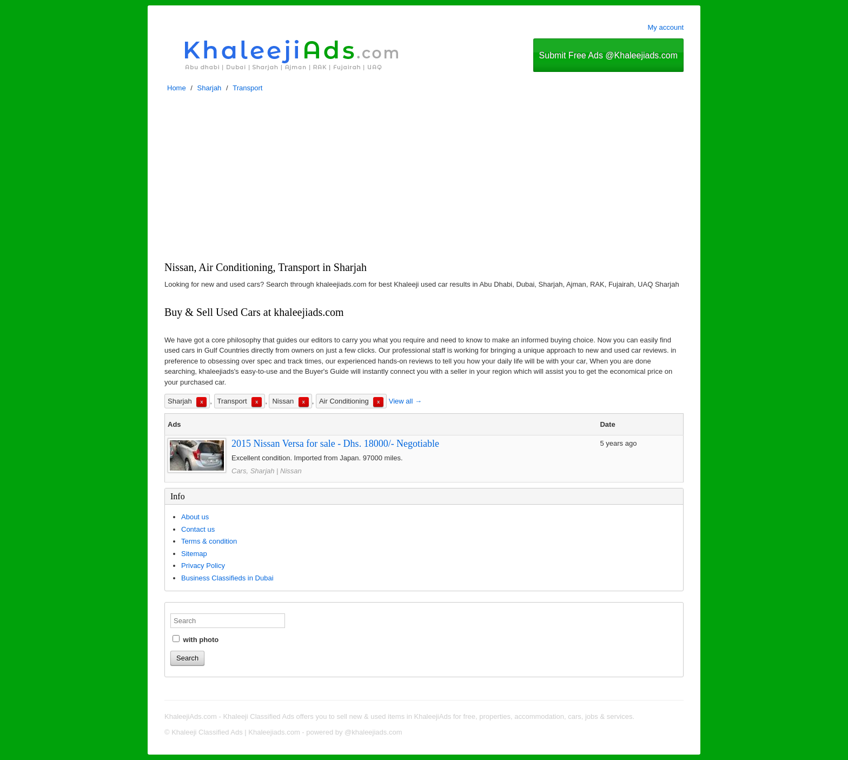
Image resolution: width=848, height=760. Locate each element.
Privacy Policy (203, 565)
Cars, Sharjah (252, 471)
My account (666, 27)
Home (176, 88)
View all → (405, 401)
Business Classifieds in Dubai (227, 578)
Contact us (198, 529)
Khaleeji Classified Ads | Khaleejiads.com (235, 732)
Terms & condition (209, 541)
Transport (247, 88)
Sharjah (209, 88)
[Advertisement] (424, 179)
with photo (195, 639)
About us (195, 517)
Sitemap (194, 554)
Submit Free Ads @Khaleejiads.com (608, 55)
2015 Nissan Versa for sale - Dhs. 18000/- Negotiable (335, 443)
